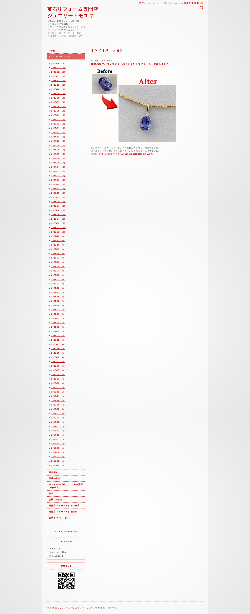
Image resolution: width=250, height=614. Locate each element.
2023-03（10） (58, 223)
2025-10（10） (58, 89)
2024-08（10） (58, 150)
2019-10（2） (58, 400)
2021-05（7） (58, 318)
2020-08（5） (58, 357)
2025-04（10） (58, 115)
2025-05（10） (58, 111)
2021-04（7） (58, 323)
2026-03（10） (58, 68)
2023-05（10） (58, 215)
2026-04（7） (58, 63)
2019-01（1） (58, 426)
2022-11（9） (58, 240)
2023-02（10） (58, 228)
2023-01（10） (58, 232)
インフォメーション (59, 56)
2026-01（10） (58, 76)
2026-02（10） (58, 72)
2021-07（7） (58, 310)
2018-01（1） (58, 439)
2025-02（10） (58, 124)
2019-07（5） (58, 413)
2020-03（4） (58, 379)
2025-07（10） (58, 102)
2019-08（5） (58, 409)
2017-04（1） (58, 452)
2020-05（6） (58, 370)
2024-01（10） (58, 180)
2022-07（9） (58, 258)
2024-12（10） (58, 132)
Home (52, 51)
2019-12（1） (58, 392)
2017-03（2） (58, 457)
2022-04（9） (58, 271)
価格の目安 (54, 478)
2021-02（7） (58, 331)
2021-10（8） (58, 297)
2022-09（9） (58, 249)
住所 (51, 493)
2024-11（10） (58, 137)
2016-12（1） (58, 465)
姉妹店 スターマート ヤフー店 (64, 505)
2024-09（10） (58, 145)
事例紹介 (53, 472)
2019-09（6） (58, 405)
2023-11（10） (58, 189)
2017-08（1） (58, 448)
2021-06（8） (58, 314)
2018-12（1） (58, 431)
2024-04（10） (58, 167)
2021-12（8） (58, 288)
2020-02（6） (58, 383)
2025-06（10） (58, 106)
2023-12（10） (58, 184)
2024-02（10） (58, 176)
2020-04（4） (58, 374)
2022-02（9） (58, 279)
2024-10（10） (58, 141)
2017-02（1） (58, 461)
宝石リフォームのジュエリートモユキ (74, 608)
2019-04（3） (58, 418)
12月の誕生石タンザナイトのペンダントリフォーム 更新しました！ (131, 64)
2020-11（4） (58, 344)
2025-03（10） (58, 119)
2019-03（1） (58, 422)
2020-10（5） (58, 349)
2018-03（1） (58, 435)
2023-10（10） (58, 193)
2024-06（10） (58, 158)
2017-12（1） (58, 444)
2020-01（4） (58, 387)
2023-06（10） (58, 210)
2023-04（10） (58, 219)
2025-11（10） (58, 85)
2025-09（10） (58, 94)
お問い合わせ (55, 499)
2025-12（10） (58, 81)
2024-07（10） (58, 154)
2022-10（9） (58, 245)
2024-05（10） (58, 163)
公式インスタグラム (59, 517)
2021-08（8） (58, 305)
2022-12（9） (58, 236)
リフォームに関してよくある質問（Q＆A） (66, 486)
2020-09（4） (58, 353)
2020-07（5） (58, 362)
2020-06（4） (58, 366)
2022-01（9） (58, 284)
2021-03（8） (58, 327)
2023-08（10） (58, 202)
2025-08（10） (58, 98)
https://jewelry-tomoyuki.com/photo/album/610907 (126, 154)
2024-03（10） (58, 171)
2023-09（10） (58, 197)
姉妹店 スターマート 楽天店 (63, 511)
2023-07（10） (58, 206)
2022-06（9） (58, 262)
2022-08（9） (58, 253)
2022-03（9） (58, 275)
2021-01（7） (58, 336)
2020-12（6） (58, 340)
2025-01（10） (58, 128)
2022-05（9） (58, 266)
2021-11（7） (58, 292)
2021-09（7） (58, 301)
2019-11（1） (58, 396)
